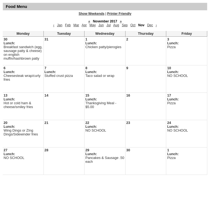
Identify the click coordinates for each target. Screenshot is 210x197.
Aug (116, 25)
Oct (133, 25)
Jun (101, 25)
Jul (108, 25)
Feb (68, 25)
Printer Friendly (119, 14)
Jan (59, 25)
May (92, 25)
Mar (76, 25)
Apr (84, 25)
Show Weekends (91, 14)
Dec (150, 25)
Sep (124, 25)
